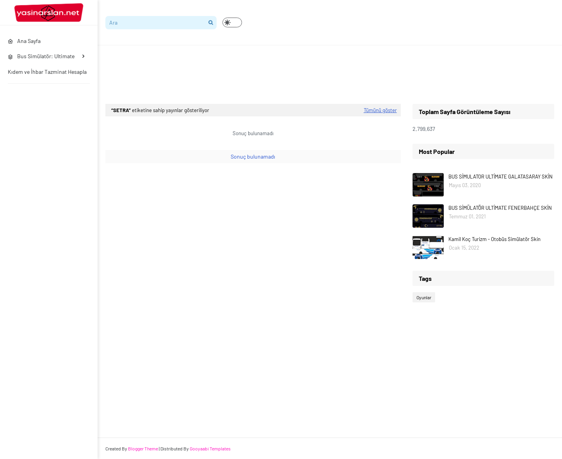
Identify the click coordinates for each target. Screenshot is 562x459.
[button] (232, 22)
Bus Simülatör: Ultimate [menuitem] (41, 56)
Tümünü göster (380, 110)
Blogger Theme (143, 448)
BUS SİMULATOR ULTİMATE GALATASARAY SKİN (500, 176)
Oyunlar (423, 297)
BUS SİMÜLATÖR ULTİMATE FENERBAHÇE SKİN (500, 208)
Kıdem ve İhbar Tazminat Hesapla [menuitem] (47, 71)
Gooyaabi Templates (210, 448)
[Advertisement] (247, 74)
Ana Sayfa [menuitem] (24, 41)
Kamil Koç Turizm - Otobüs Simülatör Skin (494, 239)
